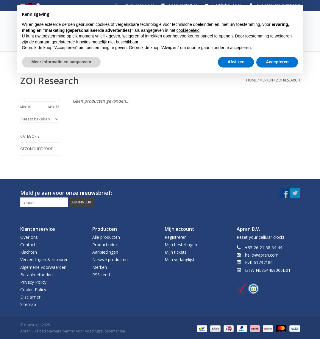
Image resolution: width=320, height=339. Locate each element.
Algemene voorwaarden (43, 267)
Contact (27, 244)
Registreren (176, 237)
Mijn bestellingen (181, 244)
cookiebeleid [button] (188, 30)
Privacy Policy (33, 282)
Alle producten (106, 237)
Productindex (105, 244)
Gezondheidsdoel (37, 148)
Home (251, 80)
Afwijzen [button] (235, 61)
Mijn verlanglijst (180, 259)
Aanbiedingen (105, 252)
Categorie (29, 136)
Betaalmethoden (36, 274)
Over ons (29, 237)
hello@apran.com (262, 255)
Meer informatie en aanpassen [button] (61, 61)
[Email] (44, 202)
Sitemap (28, 304)
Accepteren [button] (277, 61)
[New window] (284, 193)
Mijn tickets (176, 252)
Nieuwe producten (110, 259)
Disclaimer (30, 297)
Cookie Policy (33, 289)
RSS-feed (101, 274)
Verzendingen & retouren (44, 259)
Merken (266, 80)
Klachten (28, 252)
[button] (81, 202)
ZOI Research (288, 80)
